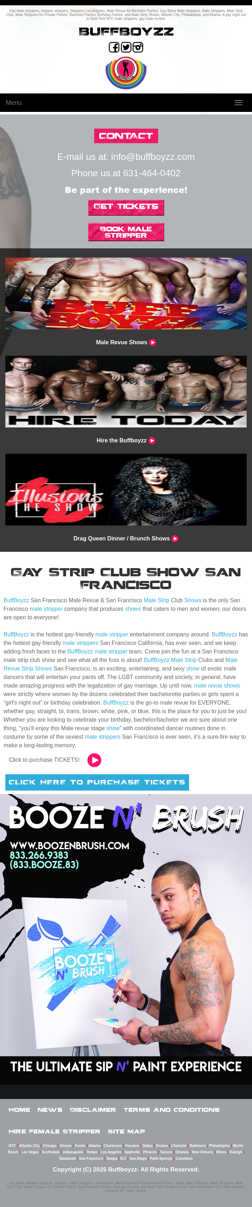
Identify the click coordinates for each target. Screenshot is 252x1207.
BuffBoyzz (16, 600)
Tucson (166, 1152)
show (192, 669)
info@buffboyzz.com (153, 156)
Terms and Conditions (172, 1109)
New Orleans (203, 1152)
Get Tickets (126, 206)
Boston (162, 1146)
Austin (80, 1146)
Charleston (112, 1146)
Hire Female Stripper (55, 1131)
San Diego (138, 1158)
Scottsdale (51, 1152)
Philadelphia (219, 1146)
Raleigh (236, 1152)
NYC (12, 1146)
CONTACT (126, 135)
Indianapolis (73, 1152)
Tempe (92, 1152)
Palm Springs (161, 1158)
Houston (132, 1146)
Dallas (148, 1146)
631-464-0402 (152, 173)
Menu (14, 102)
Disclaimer (93, 1109)
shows (133, 609)
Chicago (50, 1146)
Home (20, 1109)
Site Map (126, 1131)
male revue (208, 686)
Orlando (182, 1152)
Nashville (132, 1152)
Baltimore (198, 1146)
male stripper (46, 609)
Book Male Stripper (126, 232)
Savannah (67, 1158)
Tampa (112, 1158)
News (50, 1109)
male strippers (80, 643)
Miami (221, 1152)
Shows (192, 600)
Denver (66, 1146)
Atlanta (95, 1146)
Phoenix (150, 1152)
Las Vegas (30, 1152)
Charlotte (179, 1146)
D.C (123, 1158)
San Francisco (91, 1158)
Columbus (184, 1158)
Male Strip (157, 600)
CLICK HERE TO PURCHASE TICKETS (97, 782)
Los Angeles (111, 1152)
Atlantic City (29, 1146)
